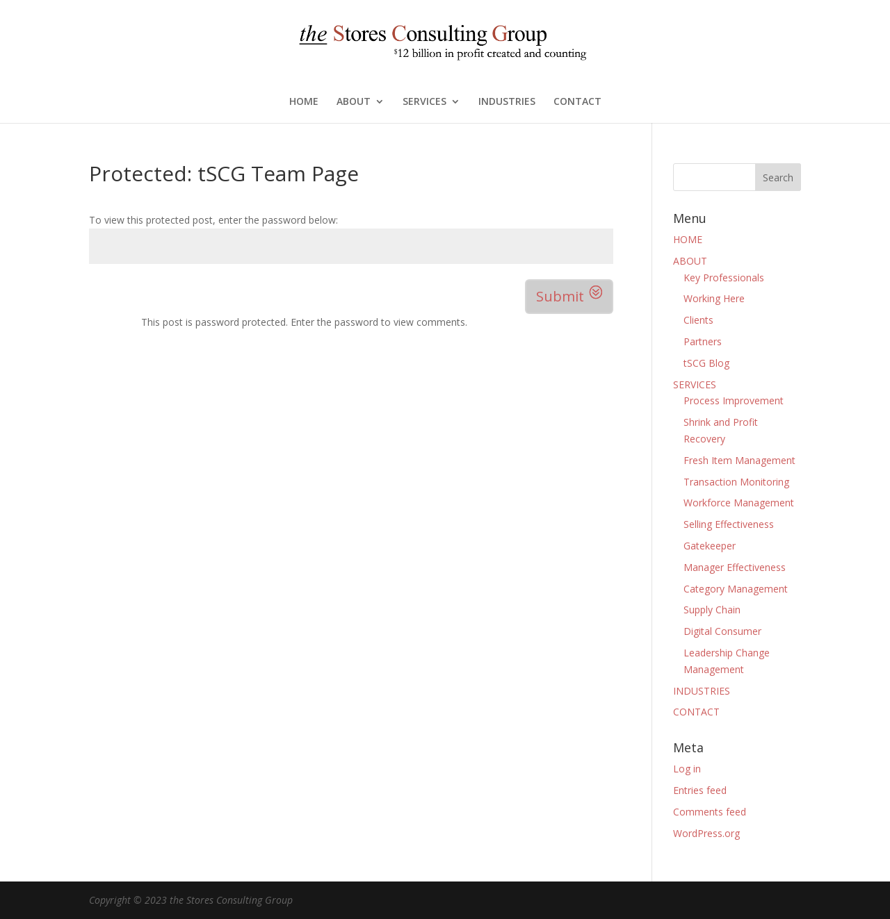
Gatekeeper (709, 545)
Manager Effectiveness (734, 567)
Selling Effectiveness (728, 524)
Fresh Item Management (739, 460)
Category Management (735, 588)
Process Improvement (733, 400)
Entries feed (700, 790)
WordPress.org (706, 833)
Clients (698, 319)
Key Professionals (723, 277)
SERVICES (424, 102)
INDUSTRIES (506, 102)
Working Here (714, 298)
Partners (702, 341)
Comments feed (709, 811)
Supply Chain (712, 609)
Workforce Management (738, 502)
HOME (303, 102)
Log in (687, 768)
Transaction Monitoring (736, 481)
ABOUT (354, 102)
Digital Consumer (722, 631)
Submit (560, 296)
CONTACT (577, 102)
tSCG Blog (706, 363)
